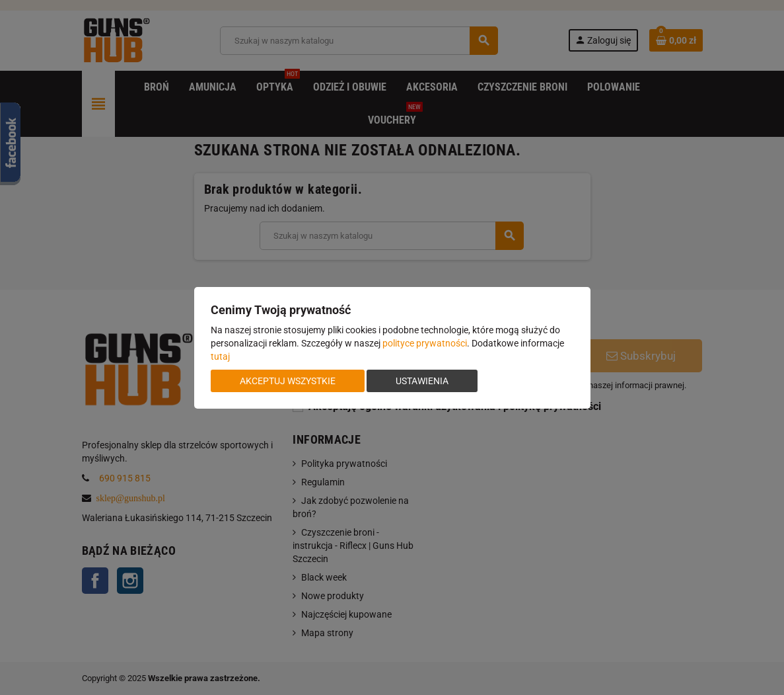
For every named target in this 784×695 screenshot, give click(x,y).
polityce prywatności (424, 343)
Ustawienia (422, 381)
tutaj (220, 356)
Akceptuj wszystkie (288, 381)
